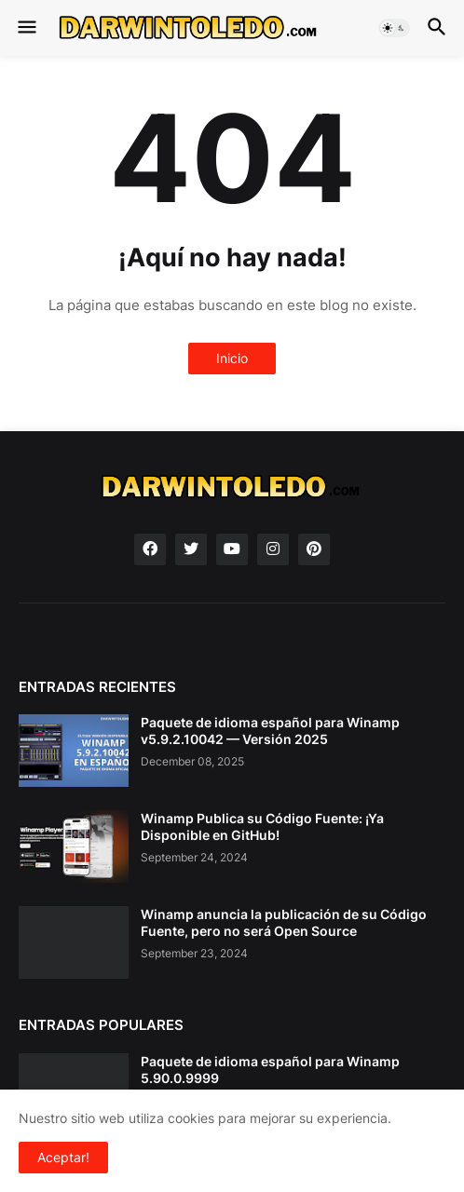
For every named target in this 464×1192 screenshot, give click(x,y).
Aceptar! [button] (63, 1157)
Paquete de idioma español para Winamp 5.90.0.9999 (270, 1069)
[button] (25, 28)
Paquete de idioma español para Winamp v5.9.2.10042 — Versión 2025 (270, 730)
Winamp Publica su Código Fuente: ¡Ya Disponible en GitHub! (262, 826)
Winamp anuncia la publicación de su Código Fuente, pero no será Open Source (284, 922)
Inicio (232, 358)
